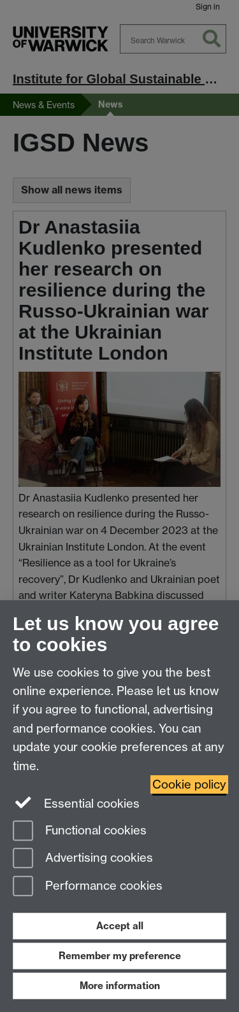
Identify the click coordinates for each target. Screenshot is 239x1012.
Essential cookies (76, 802)
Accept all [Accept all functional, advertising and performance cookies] (119, 926)
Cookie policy (189, 784)
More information (120, 986)
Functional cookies (80, 831)
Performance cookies (88, 887)
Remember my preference (120, 956)
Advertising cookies (83, 859)
